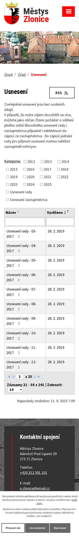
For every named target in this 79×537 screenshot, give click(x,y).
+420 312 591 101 (33, 472)
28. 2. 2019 (56, 231)
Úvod (8, 74)
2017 (47, 169)
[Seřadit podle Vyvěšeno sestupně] (68, 212)
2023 (13, 184)
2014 (65, 161)
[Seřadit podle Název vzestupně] (18, 210)
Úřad (22, 74)
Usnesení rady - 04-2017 (21, 248)
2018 (64, 169)
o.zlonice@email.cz (35, 488)
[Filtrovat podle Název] (25, 222)
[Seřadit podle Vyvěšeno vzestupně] (68, 210)
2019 (13, 176)
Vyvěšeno (56, 212)
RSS (62, 92)
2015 (13, 169)
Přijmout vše (13, 527)
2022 (64, 176)
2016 (30, 169)
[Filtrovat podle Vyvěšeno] (60, 222)
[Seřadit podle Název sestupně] (18, 212)
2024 (30, 184)
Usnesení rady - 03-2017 (21, 234)
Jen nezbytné (37, 527)
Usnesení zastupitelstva (28, 199)
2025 (47, 184)
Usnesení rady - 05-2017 (21, 263)
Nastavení (60, 527)
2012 (31, 161)
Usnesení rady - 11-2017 (21, 350)
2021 (47, 176)
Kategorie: (12, 161)
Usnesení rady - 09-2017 (21, 321)
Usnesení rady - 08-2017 (21, 306)
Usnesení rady (21, 191)
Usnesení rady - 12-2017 (21, 364)
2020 (30, 176)
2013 (48, 161)
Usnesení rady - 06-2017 (21, 277)
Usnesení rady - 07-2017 (21, 292)
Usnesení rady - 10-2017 (21, 336)
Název (11, 212)
